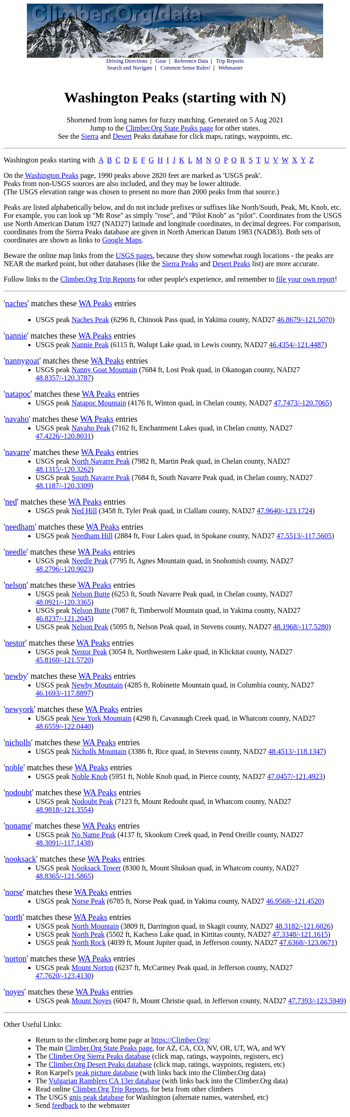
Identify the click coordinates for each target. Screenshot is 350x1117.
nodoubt (18, 792)
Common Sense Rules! (185, 68)
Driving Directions (126, 61)
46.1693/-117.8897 (63, 693)
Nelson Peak (90, 627)
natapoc (18, 394)
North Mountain (95, 926)
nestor (15, 642)
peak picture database (106, 1073)
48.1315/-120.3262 (63, 469)
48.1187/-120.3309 (63, 486)
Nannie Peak (90, 345)
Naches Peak (90, 319)
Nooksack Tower (96, 868)
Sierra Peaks (180, 264)
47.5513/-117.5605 (304, 536)
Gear (160, 61)
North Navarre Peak (101, 461)
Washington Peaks (51, 175)
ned (11, 501)
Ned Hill (84, 511)
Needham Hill (92, 536)
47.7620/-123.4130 (63, 976)
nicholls (18, 742)
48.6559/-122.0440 (63, 726)
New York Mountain (101, 718)
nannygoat (22, 360)
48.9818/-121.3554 (63, 810)
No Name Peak (94, 835)
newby (16, 676)
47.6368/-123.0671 (307, 942)
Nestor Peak (89, 652)
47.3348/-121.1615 (300, 934)
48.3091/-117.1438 (63, 843)
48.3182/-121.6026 (303, 926)
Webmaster (230, 68)
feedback (65, 1105)
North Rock (89, 942)
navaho (17, 419)
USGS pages (134, 255)
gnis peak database (96, 1097)
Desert (122, 136)
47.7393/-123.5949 (316, 1001)
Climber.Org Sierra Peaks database (99, 1056)
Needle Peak (90, 561)
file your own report (305, 279)
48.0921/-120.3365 (63, 602)
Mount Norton (92, 967)
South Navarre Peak (101, 477)
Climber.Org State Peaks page (169, 128)
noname (18, 825)
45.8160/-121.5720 (63, 660)
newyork (19, 709)
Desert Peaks (231, 264)
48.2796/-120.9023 (63, 569)
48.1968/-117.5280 (301, 627)
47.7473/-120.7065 (301, 403)
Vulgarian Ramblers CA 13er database (104, 1081)
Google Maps (122, 240)
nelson (15, 585)
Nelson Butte (91, 594)
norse (14, 892)
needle (15, 551)
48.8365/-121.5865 (63, 876)
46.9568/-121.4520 (294, 901)
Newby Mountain (97, 685)
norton (15, 958)
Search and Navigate (129, 68)
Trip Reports (230, 61)
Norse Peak (88, 901)
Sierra (89, 136)
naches (16, 303)
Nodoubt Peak (92, 801)
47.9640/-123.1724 (284, 511)
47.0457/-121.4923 (295, 776)
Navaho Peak (91, 428)
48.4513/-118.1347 (295, 751)
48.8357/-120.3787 (63, 378)
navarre (17, 452)
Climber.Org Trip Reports (97, 279)
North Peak (88, 934)
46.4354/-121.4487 (296, 345)
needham (20, 526)
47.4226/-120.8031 (63, 436)
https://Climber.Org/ (180, 1040)
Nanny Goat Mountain (104, 370)
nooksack (20, 859)
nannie (16, 335)
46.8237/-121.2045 (63, 618)
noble (14, 767)
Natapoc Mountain (99, 403)
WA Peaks (96, 303)
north (13, 917)
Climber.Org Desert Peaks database (100, 1064)
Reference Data (191, 61)
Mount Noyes (92, 1001)
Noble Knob (90, 776)
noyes (14, 991)
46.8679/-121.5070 (304, 319)
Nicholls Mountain (99, 751)
